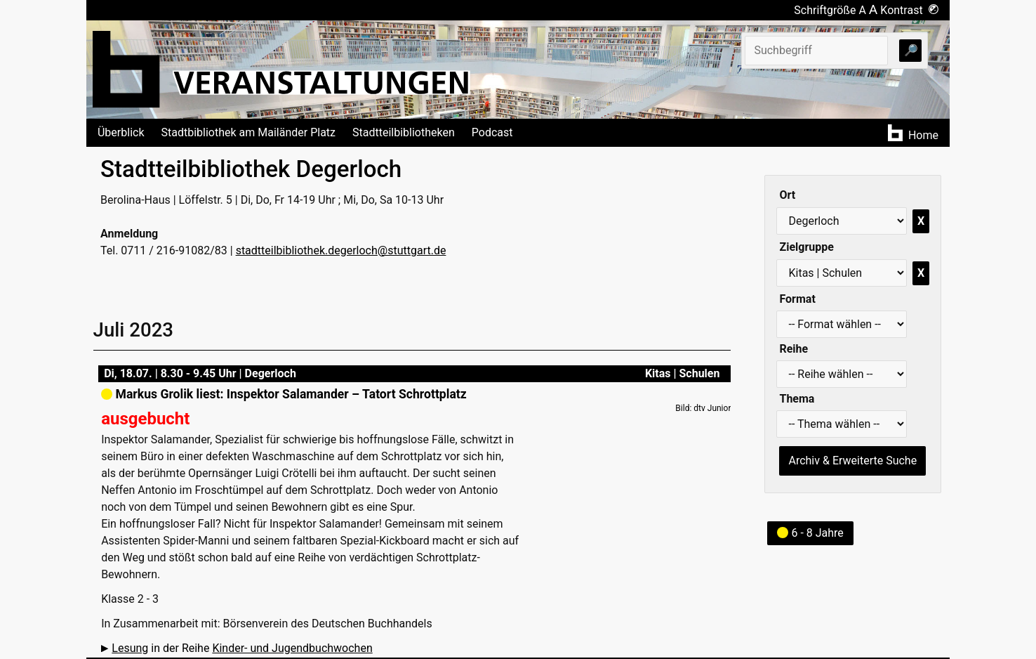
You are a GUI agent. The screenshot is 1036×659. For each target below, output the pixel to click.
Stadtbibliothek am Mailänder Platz (248, 132)
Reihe (793, 348)
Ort (787, 195)
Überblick (121, 132)
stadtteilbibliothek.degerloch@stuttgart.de (341, 250)
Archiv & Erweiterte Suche (852, 460)
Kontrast (909, 10)
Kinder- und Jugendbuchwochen (292, 648)
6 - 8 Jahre (810, 533)
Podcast (492, 132)
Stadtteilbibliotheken (403, 132)
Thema (796, 398)
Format (797, 299)
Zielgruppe (806, 247)
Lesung (130, 648)
